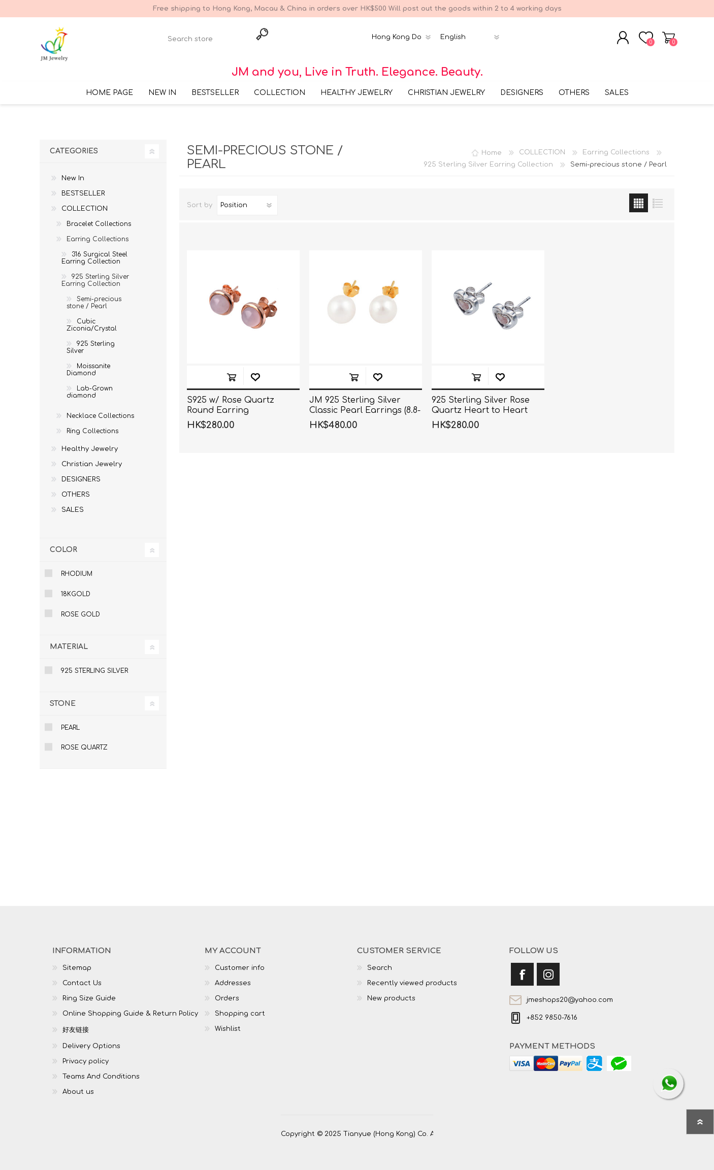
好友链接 (75, 1023)
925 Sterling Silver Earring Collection (95, 274)
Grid (638, 196)
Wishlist (228, 1022)
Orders (227, 992)
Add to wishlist (255, 370)
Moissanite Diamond (88, 363)
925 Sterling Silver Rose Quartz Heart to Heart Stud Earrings (481, 404)
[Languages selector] (471, 34)
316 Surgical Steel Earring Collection (94, 252)
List (657, 196)
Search (379, 961)
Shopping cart (670, 34)
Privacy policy (85, 1055)
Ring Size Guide (89, 992)
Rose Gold (80, 607)
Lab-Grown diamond (90, 386)
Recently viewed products (412, 977)
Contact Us (82, 977)
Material (69, 640)
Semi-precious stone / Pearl (94, 296)
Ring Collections (92, 425)
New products (391, 992)
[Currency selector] (403, 34)
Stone (63, 697)
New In (72, 172)
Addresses (233, 977)
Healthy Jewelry (89, 442)
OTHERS (75, 488)
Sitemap (76, 961)
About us (78, 1085)
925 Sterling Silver (91, 341)
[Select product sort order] (247, 199)
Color (63, 543)
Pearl (70, 721)
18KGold (75, 588)
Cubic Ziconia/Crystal (92, 319)
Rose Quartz (84, 741)
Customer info (240, 961)
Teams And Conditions (101, 1070)
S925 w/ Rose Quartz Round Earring (230, 399)
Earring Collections (97, 233)
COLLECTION (84, 202)
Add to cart (231, 370)
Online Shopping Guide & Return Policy (130, 1007)
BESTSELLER (83, 187)
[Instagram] (548, 968)
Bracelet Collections (99, 217)
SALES (72, 503)
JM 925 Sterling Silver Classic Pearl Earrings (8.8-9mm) (364, 404)
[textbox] (207, 35)
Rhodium (76, 567)
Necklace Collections (100, 409)
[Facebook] (522, 968)
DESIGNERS (81, 473)
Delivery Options (91, 1040)
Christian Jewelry (91, 458)
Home (491, 146)
